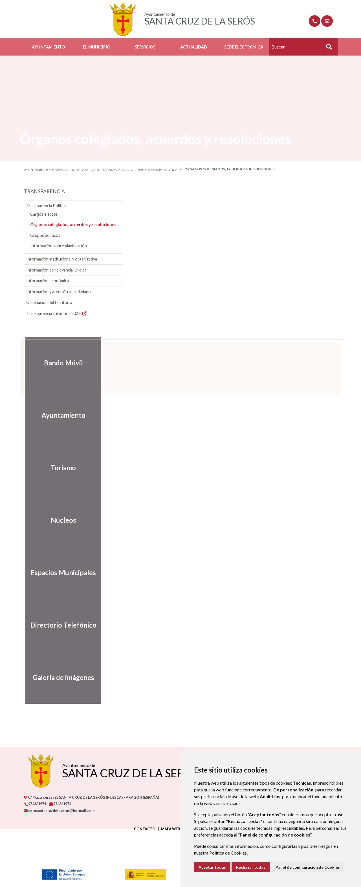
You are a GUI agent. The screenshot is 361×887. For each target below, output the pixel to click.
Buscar (327, 48)
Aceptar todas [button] (212, 867)
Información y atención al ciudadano (58, 291)
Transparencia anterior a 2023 (57, 313)
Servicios (145, 47)
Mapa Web (170, 829)
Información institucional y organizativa (61, 259)
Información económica (47, 280)
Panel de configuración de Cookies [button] (308, 867)
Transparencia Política (156, 169)
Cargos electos (44, 214)
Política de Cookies (228, 852)
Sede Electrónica (243, 47)
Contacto (144, 829)
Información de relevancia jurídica (56, 270)
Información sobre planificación (58, 245)
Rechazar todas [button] (250, 867)
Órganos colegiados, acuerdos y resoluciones (73, 224)
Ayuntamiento (48, 47)
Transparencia (115, 169)
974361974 (35, 804)
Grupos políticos (45, 235)
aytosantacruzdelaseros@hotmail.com (59, 810)
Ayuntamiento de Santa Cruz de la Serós (59, 169)
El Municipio (96, 47)
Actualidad (193, 47)
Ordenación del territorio (49, 302)
